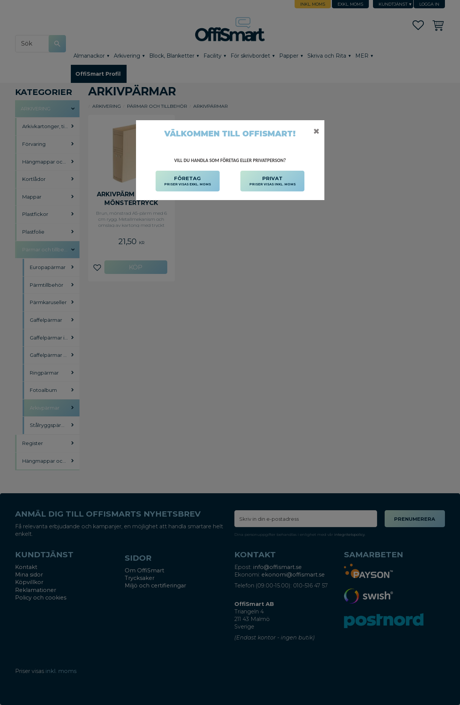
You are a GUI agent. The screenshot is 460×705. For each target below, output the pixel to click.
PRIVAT (272, 181)
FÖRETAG (187, 181)
